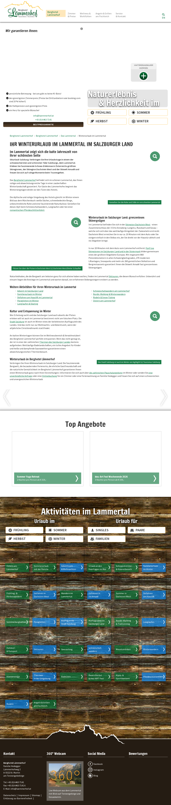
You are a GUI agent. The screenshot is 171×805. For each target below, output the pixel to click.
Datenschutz (9, 795)
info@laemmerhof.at (43, 115)
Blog (95, 775)
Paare (140, 530)
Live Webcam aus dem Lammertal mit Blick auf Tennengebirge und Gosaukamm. (65, 780)
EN (163, 17)
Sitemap (36, 795)
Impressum (23, 795)
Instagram (98, 769)
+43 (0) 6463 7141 (43, 119)
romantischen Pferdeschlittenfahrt (27, 210)
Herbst (102, 121)
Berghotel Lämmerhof (53, 13)
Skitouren (113, 276)
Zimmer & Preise (72, 15)
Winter (142, 121)
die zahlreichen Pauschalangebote (106, 372)
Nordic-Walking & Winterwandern (109, 294)
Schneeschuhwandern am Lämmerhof (111, 290)
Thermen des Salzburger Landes (54, 342)
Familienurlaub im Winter (29, 294)
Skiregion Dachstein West (138, 224)
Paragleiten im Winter (28, 300)
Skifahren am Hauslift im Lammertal (35, 297)
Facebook (98, 764)
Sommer (143, 112)
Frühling (103, 112)
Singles (102, 530)
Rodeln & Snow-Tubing (104, 297)
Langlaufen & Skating (27, 303)
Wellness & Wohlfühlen (85, 15)
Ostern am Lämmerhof (104, 300)
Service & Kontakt (121, 15)
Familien (102, 538)
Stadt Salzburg (17, 321)
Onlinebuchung (49, 376)
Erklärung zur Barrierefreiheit (17, 798)
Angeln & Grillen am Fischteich (103, 15)
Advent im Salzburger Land (30, 290)
